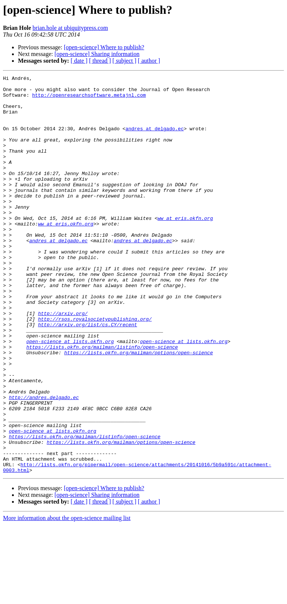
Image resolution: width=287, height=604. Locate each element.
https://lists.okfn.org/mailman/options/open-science (138, 408)
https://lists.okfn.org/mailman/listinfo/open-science (102, 401)
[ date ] (79, 60)
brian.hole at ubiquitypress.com (70, 28)
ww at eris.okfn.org (185, 247)
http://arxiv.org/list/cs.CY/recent (87, 374)
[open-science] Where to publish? (104, 47)
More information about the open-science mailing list (66, 597)
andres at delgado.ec (155, 139)
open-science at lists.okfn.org (70, 395)
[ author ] (149, 60)
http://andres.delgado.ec (44, 462)
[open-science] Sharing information (97, 54)
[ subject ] (124, 60)
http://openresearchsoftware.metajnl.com (89, 99)
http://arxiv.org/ (63, 361)
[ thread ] (100, 60)
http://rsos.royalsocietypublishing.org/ (95, 368)
